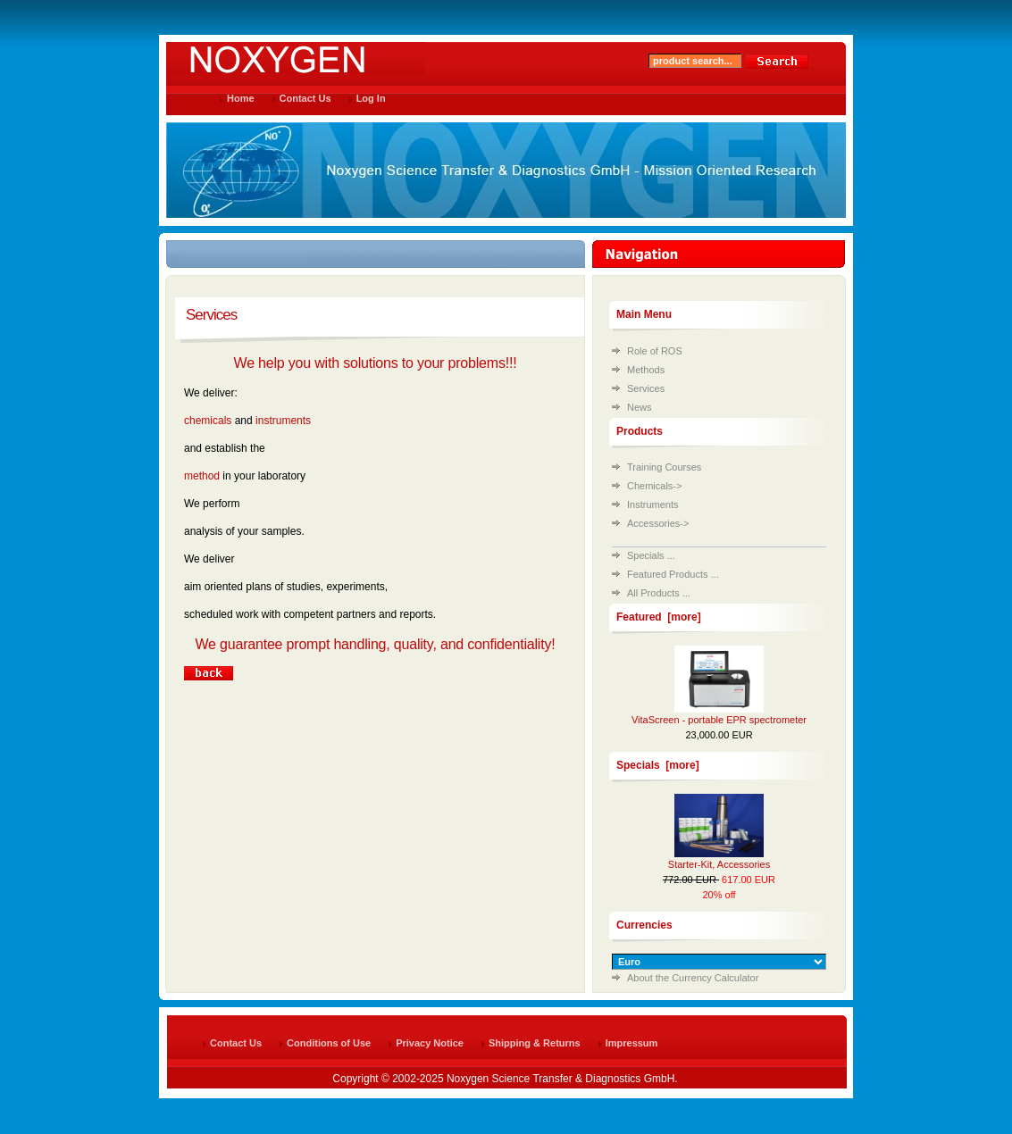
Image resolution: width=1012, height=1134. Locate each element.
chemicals (207, 420)
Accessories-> (658, 523)
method (202, 476)
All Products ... (658, 593)
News (639, 407)
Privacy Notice (430, 1043)
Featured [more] (658, 617)
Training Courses (664, 467)
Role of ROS (654, 351)
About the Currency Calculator (692, 977)
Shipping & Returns (535, 1043)
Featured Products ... (673, 574)
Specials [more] (657, 765)
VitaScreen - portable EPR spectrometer (719, 719)
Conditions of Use (329, 1043)
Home (241, 98)
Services (646, 388)
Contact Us (305, 98)
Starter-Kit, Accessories (719, 864)
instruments (283, 420)
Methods (646, 369)
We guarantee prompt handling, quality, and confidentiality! (376, 644)
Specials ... (651, 555)
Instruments (652, 504)
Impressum (632, 1043)
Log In (371, 98)
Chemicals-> (654, 485)
